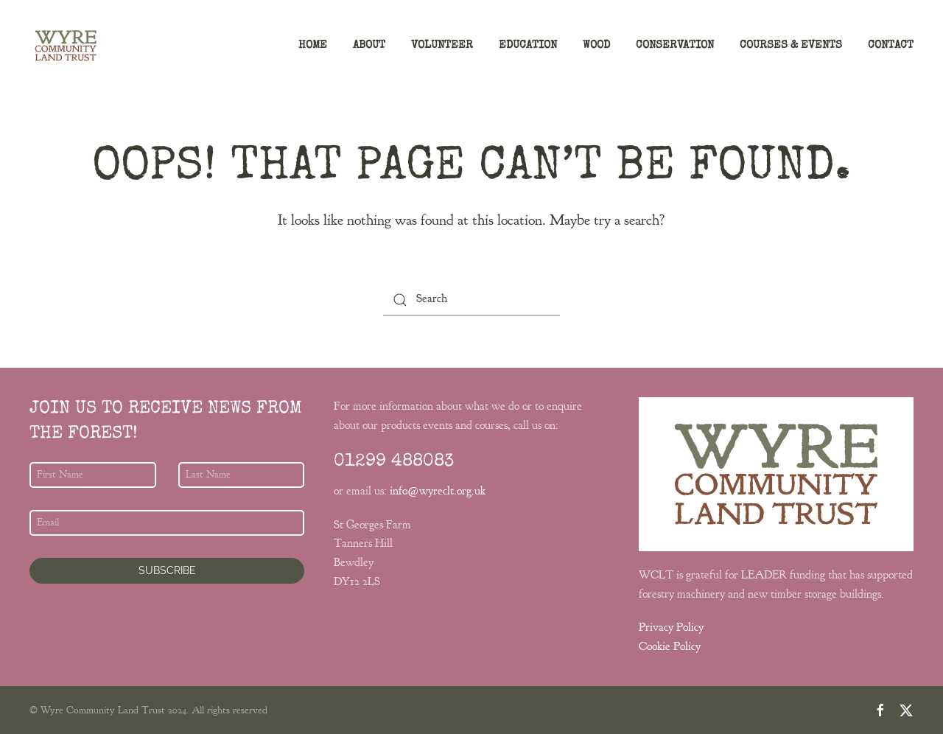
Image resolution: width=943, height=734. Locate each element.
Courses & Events (791, 45)
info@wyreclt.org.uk (437, 490)
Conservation (675, 45)
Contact (891, 45)
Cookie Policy (670, 646)
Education (528, 45)
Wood (596, 45)
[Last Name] (241, 475)
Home (312, 45)
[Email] (166, 523)
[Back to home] (65, 46)
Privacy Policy (671, 627)
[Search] (471, 299)
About (369, 45)
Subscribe (167, 570)
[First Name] (92, 475)
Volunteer (442, 45)
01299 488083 (394, 462)
